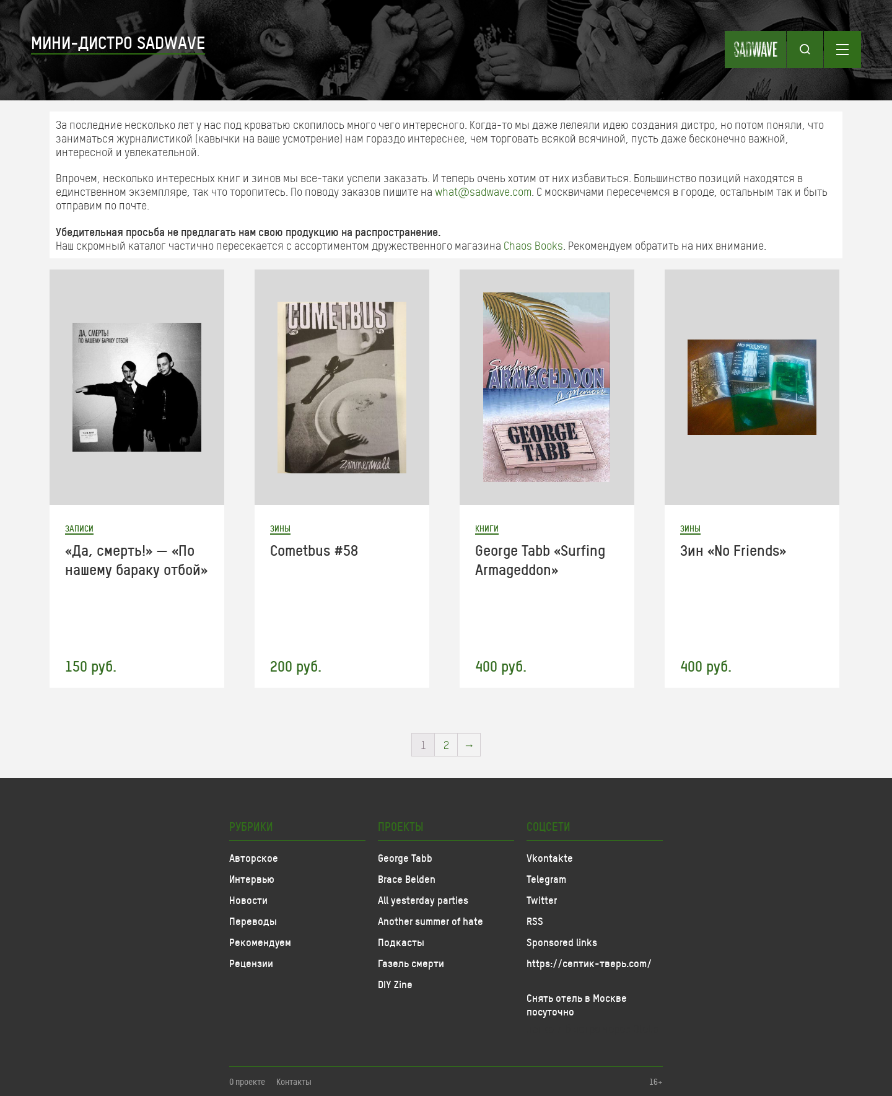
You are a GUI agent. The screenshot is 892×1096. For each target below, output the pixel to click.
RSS (535, 920)
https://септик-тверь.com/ (589, 963)
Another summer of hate (430, 920)
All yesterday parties (423, 899)
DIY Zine (395, 984)
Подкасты (401, 942)
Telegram (546, 878)
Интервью (251, 878)
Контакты (294, 1081)
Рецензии (251, 963)
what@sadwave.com (483, 191)
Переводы (253, 920)
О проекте (247, 1081)
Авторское (253, 857)
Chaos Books (533, 245)
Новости (248, 899)
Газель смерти (411, 963)
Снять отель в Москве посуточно (577, 1004)
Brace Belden (406, 878)
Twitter (542, 899)
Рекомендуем (260, 942)
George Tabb (405, 857)
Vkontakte (550, 857)
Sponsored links (562, 942)
